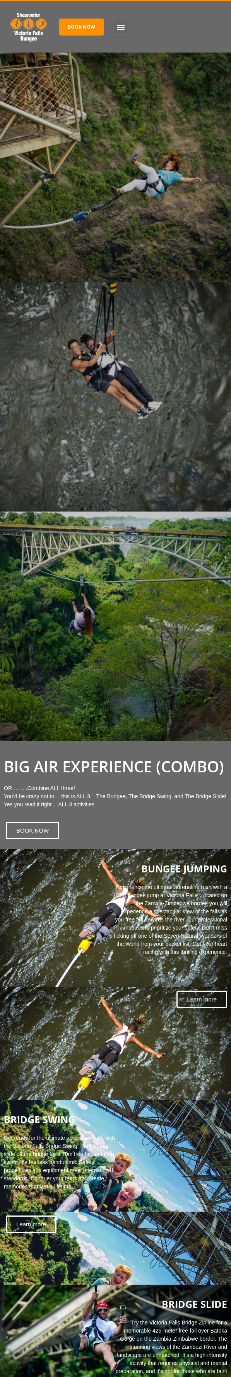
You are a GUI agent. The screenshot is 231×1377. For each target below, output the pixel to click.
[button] (120, 26)
